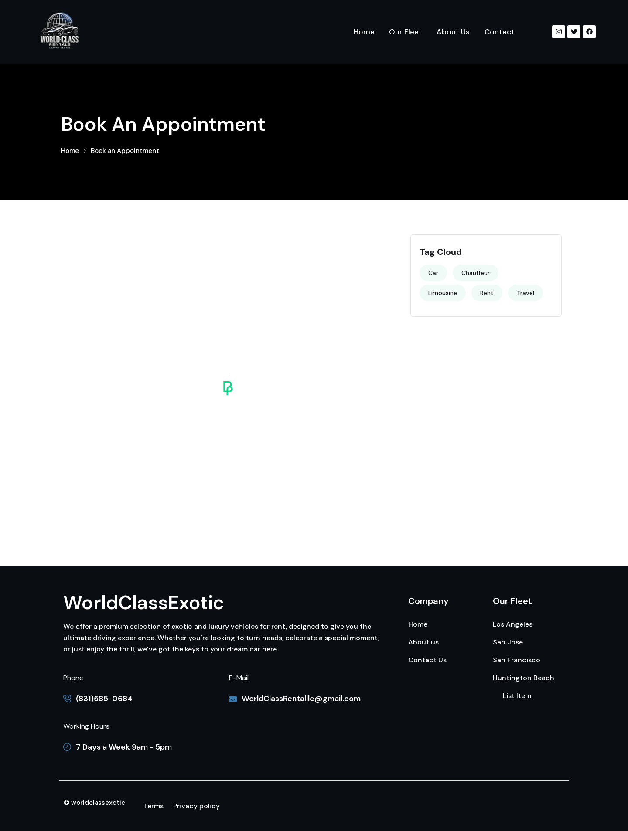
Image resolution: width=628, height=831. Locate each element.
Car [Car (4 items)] (433, 273)
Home (70, 150)
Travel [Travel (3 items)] (525, 293)
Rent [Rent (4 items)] (487, 293)
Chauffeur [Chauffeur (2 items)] (475, 273)
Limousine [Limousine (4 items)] (442, 293)
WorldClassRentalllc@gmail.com (301, 698)
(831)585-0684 (104, 698)
